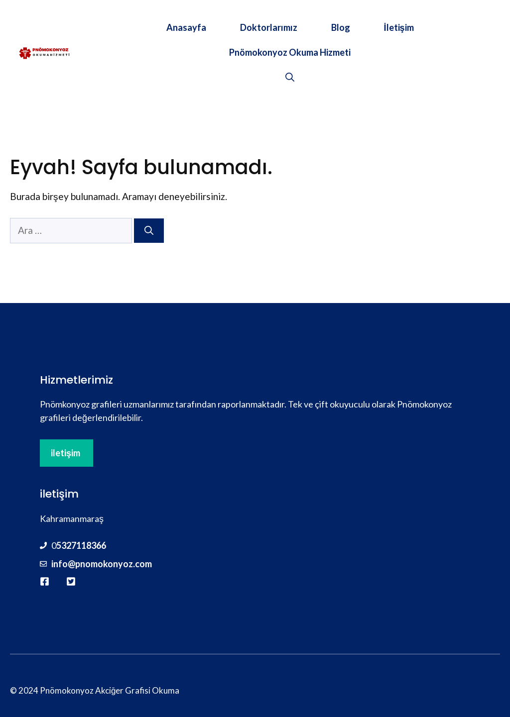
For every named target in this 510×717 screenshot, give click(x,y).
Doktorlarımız (268, 27)
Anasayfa (186, 27)
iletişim (65, 452)
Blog (340, 27)
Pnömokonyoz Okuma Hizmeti (290, 52)
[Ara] (149, 230)
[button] (289, 77)
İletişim (399, 27)
